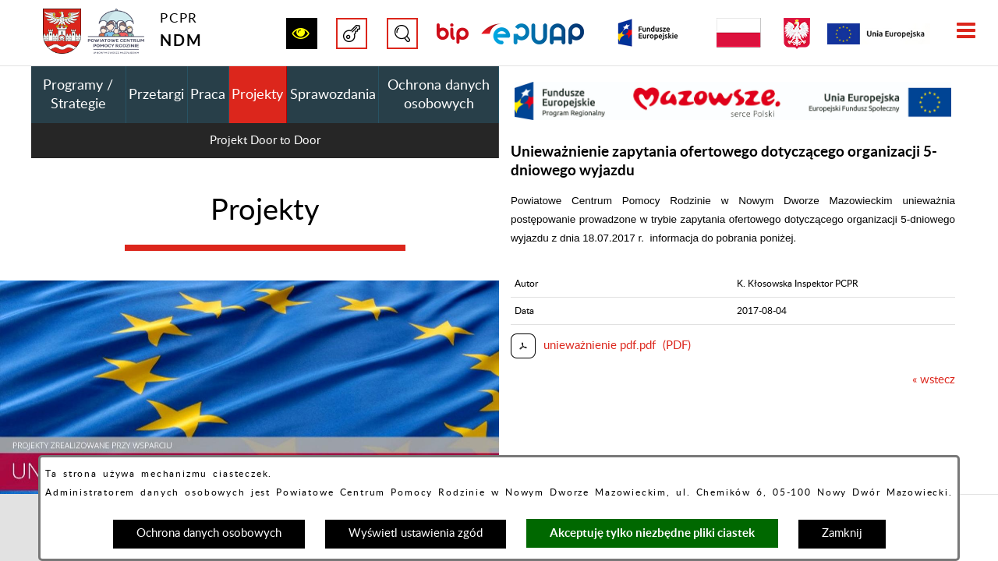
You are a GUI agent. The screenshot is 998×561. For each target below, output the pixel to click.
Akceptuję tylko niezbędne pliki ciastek (652, 532)
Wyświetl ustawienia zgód (416, 533)
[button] (301, 33)
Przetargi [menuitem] (156, 95)
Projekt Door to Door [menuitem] (265, 140)
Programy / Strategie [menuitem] (78, 95)
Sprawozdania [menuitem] (333, 95)
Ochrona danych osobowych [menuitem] (439, 95)
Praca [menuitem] (207, 95)
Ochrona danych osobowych (208, 533)
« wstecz (933, 380)
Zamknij (842, 533)
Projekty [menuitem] (257, 95)
